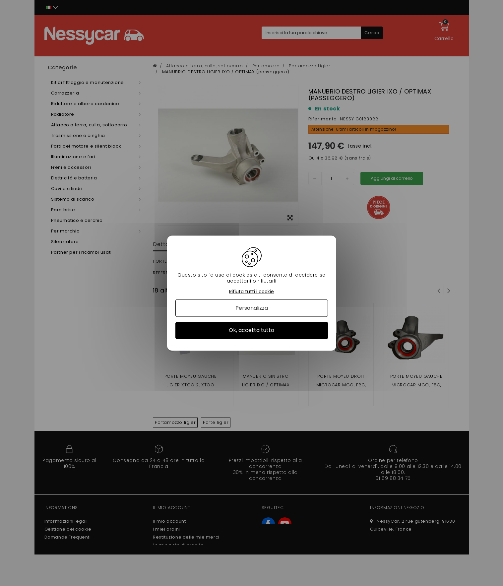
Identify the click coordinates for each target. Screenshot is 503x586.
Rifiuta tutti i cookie (251, 291)
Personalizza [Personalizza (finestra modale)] (251, 308)
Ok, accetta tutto (251, 330)
